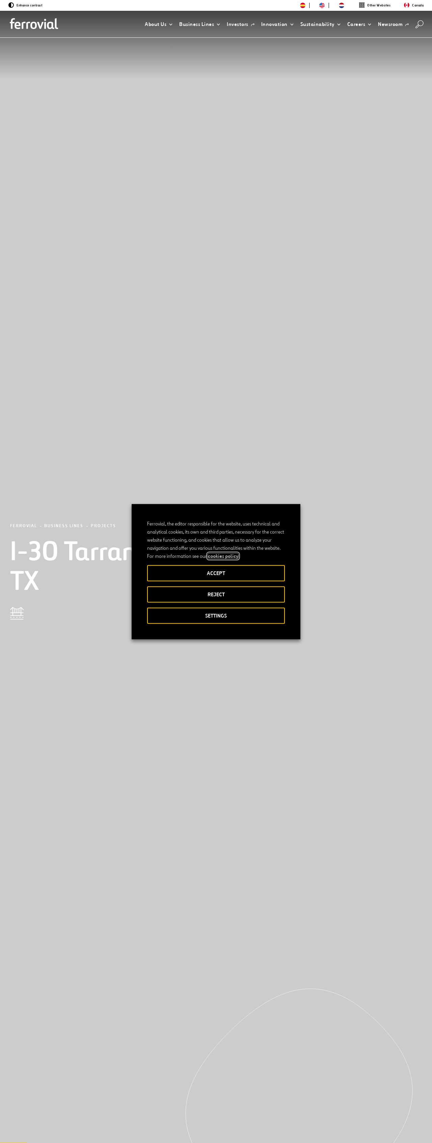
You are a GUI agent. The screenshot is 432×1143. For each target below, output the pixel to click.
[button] (158, 24)
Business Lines (63, 76)
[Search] (419, 24)
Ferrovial (23, 76)
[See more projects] (62, 981)
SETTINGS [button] (216, 615)
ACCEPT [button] (216, 572)
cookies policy (223, 556)
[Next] (88, 1083)
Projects (103, 76)
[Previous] (35, 1083)
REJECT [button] (216, 594)
